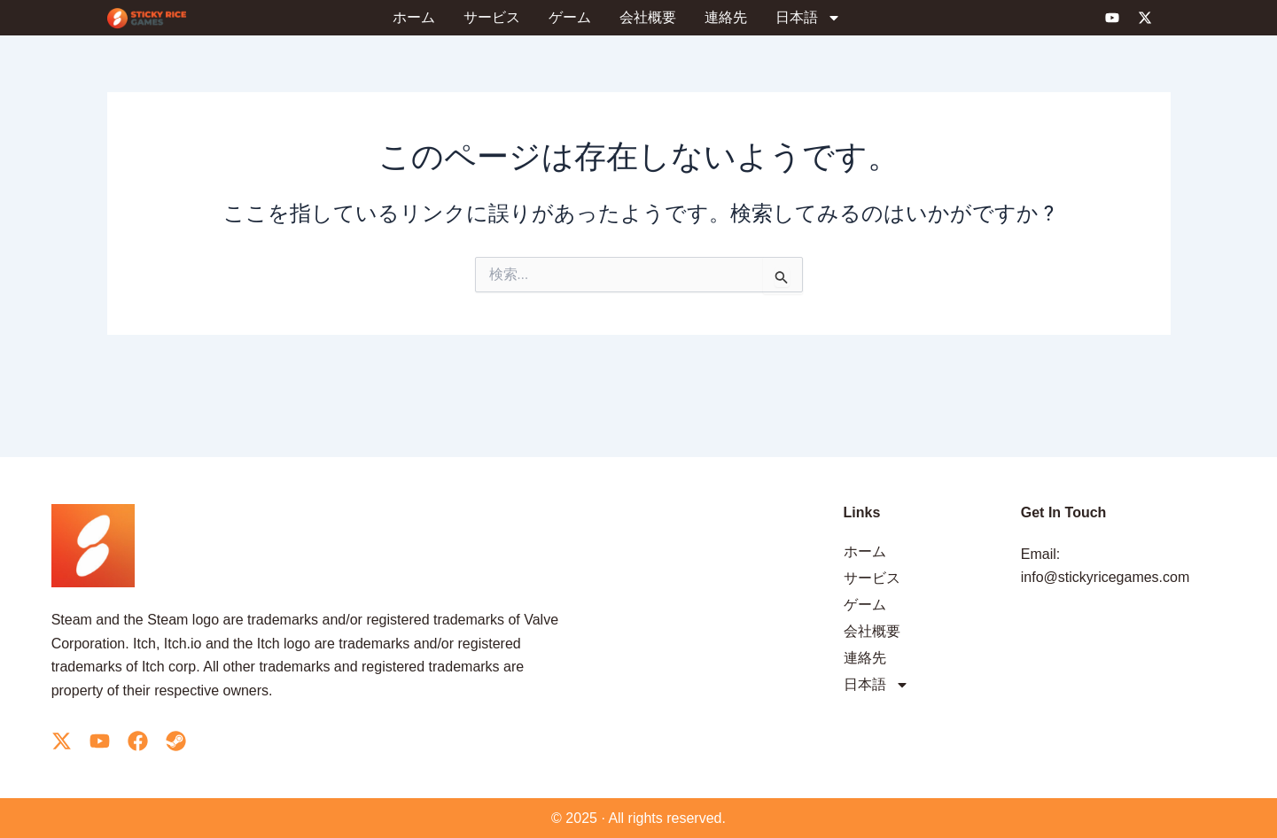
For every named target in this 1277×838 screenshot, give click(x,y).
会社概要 (647, 17)
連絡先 (726, 17)
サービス (491, 17)
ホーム (414, 17)
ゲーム (570, 17)
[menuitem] (808, 17)
